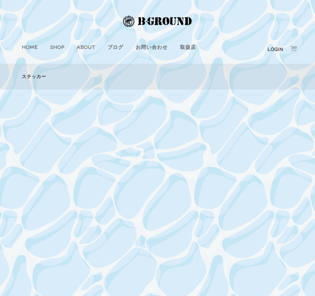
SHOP (57, 47)
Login (275, 49)
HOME (30, 47)
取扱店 (188, 47)
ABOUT (86, 47)
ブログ (115, 47)
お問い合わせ (152, 47)
